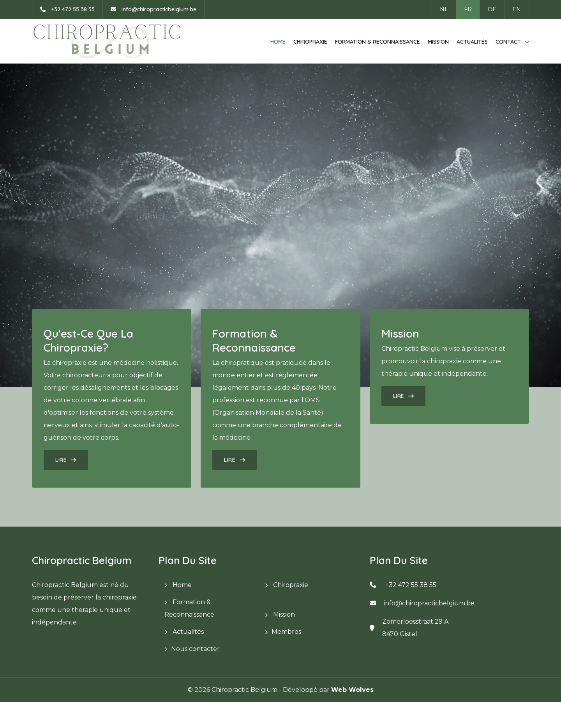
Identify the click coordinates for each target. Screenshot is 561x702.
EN (516, 9)
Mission (438, 41)
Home (278, 41)
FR (468, 9)
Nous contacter (195, 648)
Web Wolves (352, 689)
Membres (286, 631)
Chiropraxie (310, 41)
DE (492, 9)
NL (444, 9)
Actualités (472, 41)
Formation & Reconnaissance (377, 41)
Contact (508, 41)
